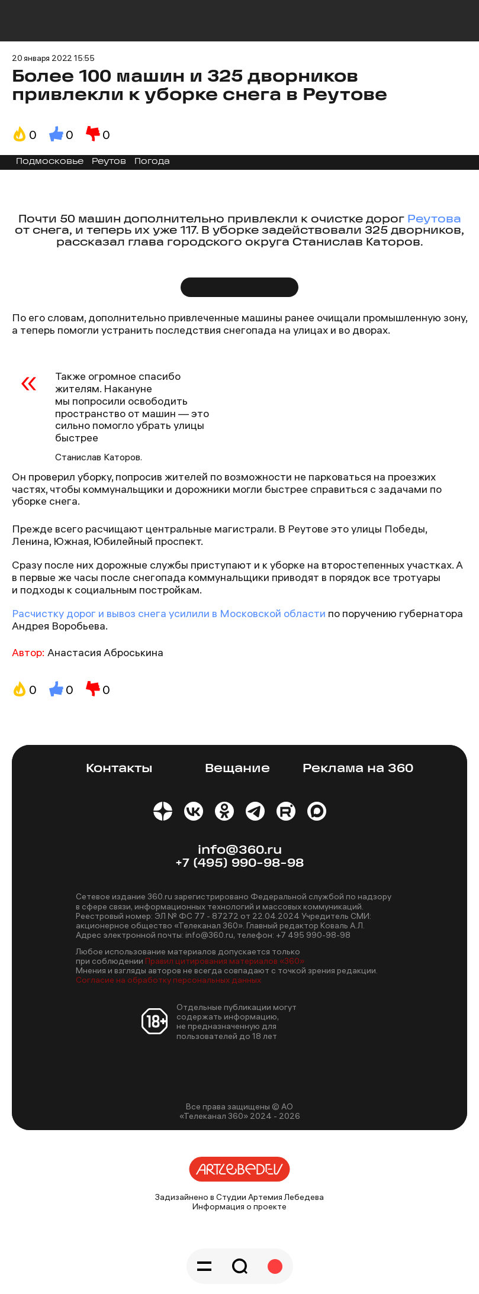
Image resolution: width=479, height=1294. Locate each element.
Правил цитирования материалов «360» (224, 961)
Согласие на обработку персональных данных (168, 979)
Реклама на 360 (358, 769)
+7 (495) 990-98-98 (239, 863)
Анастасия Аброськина (105, 652)
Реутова (434, 220)
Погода (152, 162)
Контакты (119, 769)
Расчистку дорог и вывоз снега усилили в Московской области (170, 613)
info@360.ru (240, 850)
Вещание (237, 769)
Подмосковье (49, 162)
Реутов (109, 162)
